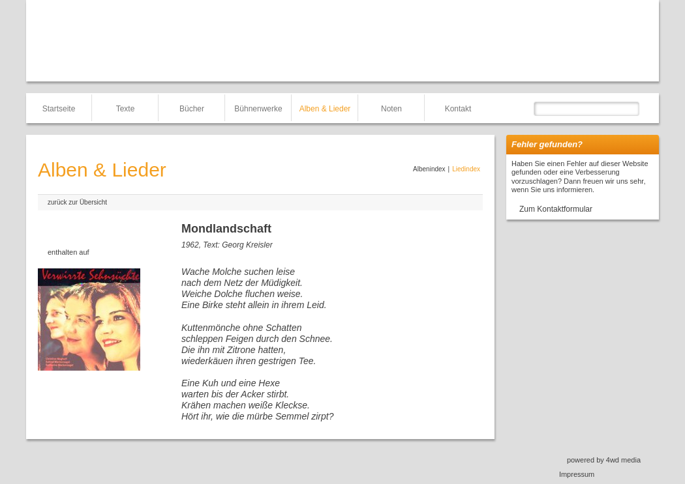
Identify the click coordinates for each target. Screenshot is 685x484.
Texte (125, 108)
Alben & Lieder (325, 108)
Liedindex (466, 169)
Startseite (59, 108)
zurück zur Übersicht (77, 202)
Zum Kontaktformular (555, 209)
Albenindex (429, 169)
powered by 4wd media (604, 460)
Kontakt (458, 108)
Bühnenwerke (258, 108)
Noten (391, 108)
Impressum (576, 474)
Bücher (191, 108)
